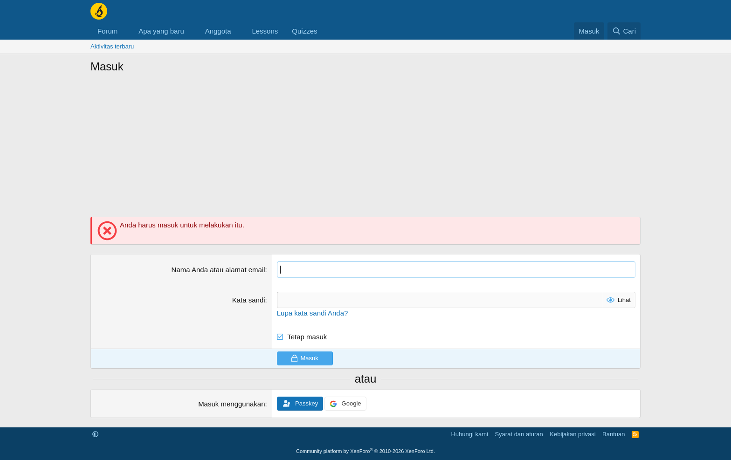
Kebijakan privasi (572, 434)
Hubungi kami (469, 434)
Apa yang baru (161, 31)
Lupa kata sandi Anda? (312, 313)
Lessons (265, 31)
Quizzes (304, 31)
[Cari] (624, 31)
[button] (124, 31)
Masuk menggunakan (231, 404)
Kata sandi (248, 300)
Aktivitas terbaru (112, 46)
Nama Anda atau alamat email (218, 270)
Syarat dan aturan (519, 434)
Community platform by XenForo (365, 451)
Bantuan (613, 434)
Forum (107, 31)
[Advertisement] (365, 149)
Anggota (218, 31)
